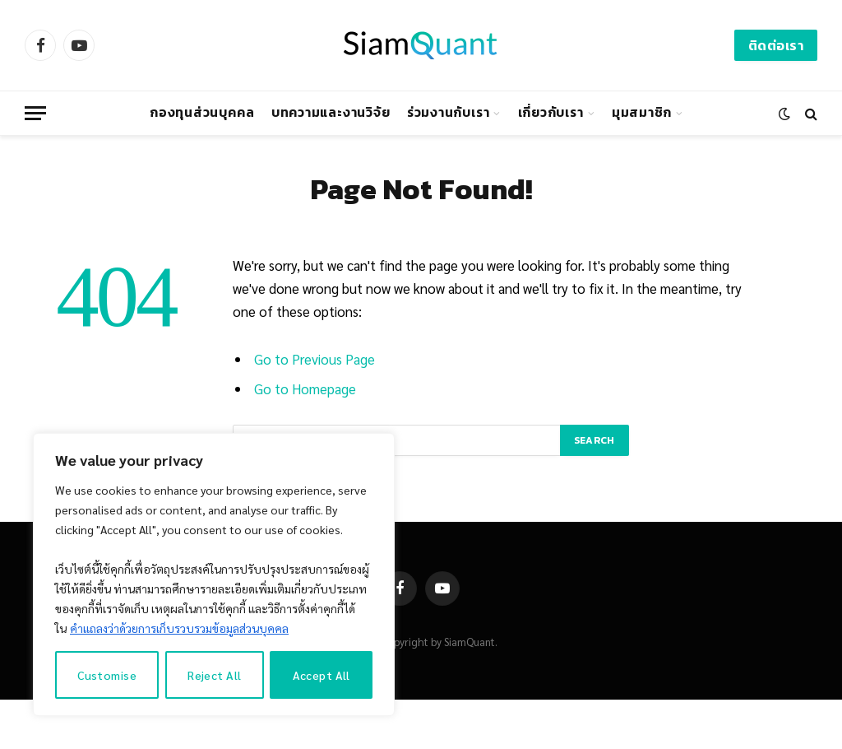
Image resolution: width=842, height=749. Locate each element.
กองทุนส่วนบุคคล (202, 112)
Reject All (214, 675)
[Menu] (35, 113)
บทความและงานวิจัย (331, 112)
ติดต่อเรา (775, 45)
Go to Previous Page (314, 359)
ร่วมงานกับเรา (448, 112)
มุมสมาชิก (642, 112)
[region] (214, 574)
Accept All (321, 675)
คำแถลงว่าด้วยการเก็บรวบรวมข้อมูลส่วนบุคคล (179, 628)
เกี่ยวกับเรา (551, 112)
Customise (106, 675)
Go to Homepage (305, 388)
